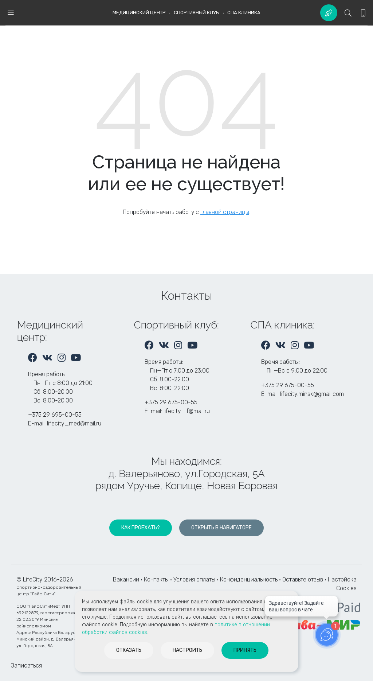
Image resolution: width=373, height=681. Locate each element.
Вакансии (126, 579)
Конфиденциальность (249, 579)
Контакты (156, 579)
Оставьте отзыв (303, 579)
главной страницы (224, 212)
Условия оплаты (194, 579)
